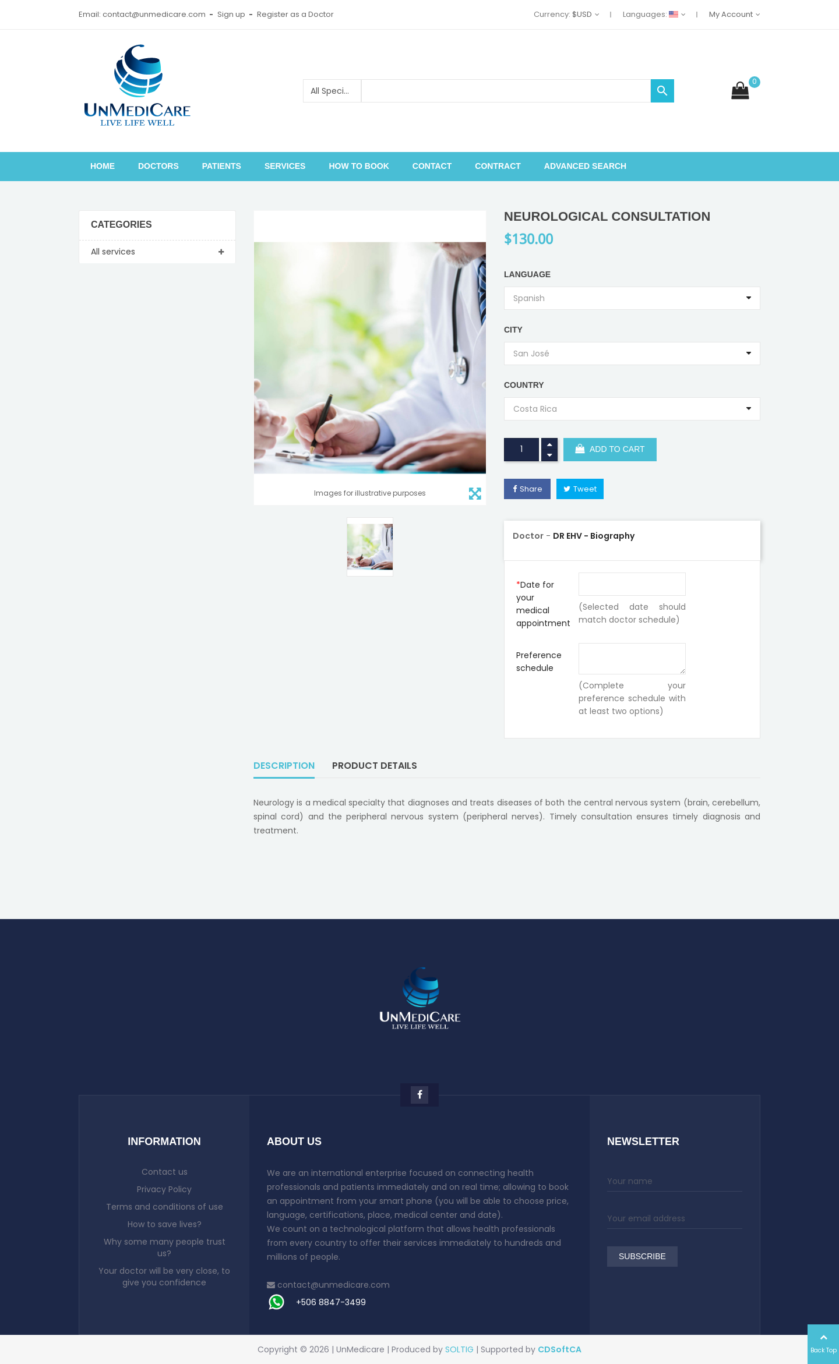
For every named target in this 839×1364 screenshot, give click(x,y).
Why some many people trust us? (164, 1247)
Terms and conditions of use (164, 1207)
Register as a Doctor (295, 14)
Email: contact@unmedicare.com (142, 14)
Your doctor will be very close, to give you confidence (164, 1276)
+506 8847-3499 (331, 1302)
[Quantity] (521, 449)
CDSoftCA (559, 1349)
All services (113, 251)
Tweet (585, 488)
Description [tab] (284, 765)
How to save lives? (165, 1224)
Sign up (231, 14)
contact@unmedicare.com (333, 1285)
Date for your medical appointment (543, 604)
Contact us (165, 1172)
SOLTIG (459, 1349)
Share (531, 488)
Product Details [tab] (374, 765)
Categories (121, 225)
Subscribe (642, 1257)
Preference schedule (539, 661)
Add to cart (610, 450)
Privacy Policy (164, 1189)
